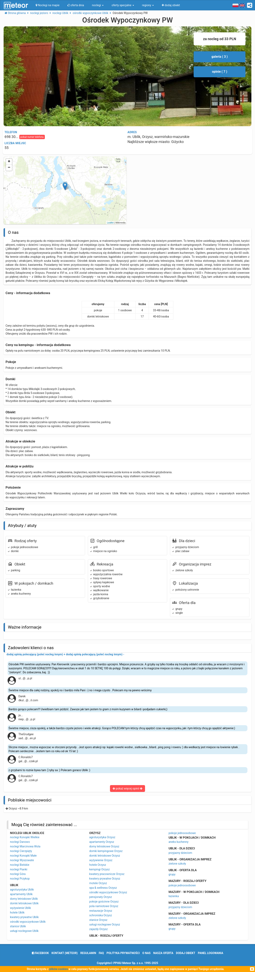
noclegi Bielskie (19, 864)
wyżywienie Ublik (20, 908)
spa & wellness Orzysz (103, 887)
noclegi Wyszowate (22, 860)
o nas (146, 953)
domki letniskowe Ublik (24, 903)
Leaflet (110, 222)
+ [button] (9, 162)
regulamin (88, 953)
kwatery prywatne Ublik (24, 917)
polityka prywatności (123, 953)
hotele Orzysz (97, 864)
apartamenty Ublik (21, 894)
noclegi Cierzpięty (21, 851)
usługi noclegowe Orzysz (104, 924)
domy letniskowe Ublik (24, 898)
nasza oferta (163, 953)
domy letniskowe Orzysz (104, 846)
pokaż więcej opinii (128, 788)
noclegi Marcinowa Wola (25, 846)
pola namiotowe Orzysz (103, 906)
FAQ (101, 953)
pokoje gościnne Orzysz (104, 901)
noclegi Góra (18, 874)
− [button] (9, 168)
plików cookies (58, 969)
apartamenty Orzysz (101, 841)
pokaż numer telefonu (32, 137)
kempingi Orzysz (99, 869)
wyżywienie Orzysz (100, 860)
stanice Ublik (18, 926)
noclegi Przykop (20, 878)
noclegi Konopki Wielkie (24, 837)
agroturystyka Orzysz (102, 837)
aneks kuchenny (178, 841)
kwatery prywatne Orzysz (104, 878)
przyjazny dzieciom (180, 852)
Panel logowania (210, 953)
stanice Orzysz (98, 919)
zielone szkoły (177, 863)
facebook (40, 953)
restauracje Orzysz (100, 910)
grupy (172, 874)
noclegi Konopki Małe (23, 855)
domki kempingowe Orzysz (106, 851)
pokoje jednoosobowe (182, 833)
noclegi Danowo (20, 841)
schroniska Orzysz (100, 915)
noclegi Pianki (18, 869)
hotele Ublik (17, 912)
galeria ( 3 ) (219, 57)
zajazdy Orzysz (98, 929)
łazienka (174, 896)
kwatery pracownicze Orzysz (106, 874)
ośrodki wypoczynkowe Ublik (28, 921)
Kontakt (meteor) (65, 953)
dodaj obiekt (185, 953)
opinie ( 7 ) (219, 71)
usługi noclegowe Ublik (24, 930)
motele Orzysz (98, 883)
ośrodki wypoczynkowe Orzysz (108, 892)
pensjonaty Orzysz (100, 897)
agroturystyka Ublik (22, 889)
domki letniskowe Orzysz (104, 855)
